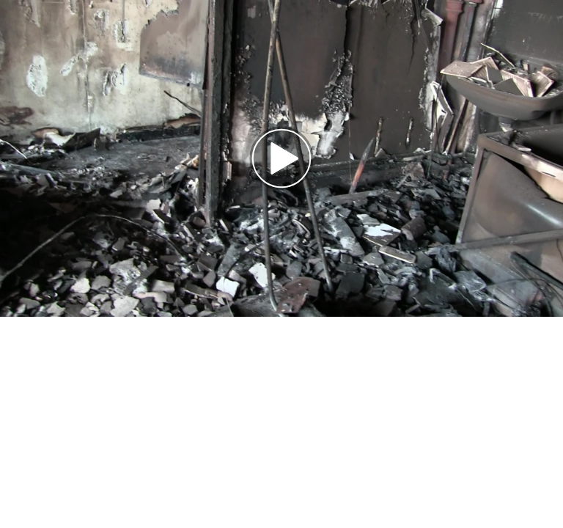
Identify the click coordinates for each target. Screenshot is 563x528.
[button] (281, 158)
